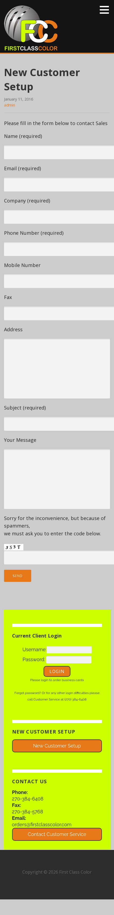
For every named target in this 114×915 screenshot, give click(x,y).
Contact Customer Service (57, 834)
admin (9, 105)
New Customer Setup (57, 746)
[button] (106, 10)
